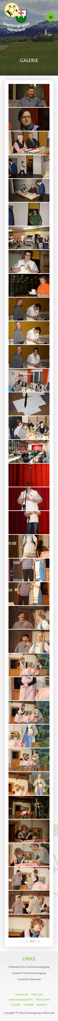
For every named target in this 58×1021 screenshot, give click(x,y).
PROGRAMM (43, 999)
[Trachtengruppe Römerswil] (16, 17)
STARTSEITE (21, 994)
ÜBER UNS (37, 994)
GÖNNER (28, 1004)
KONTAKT (41, 1004)
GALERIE (16, 1004)
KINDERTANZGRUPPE (21, 999)
